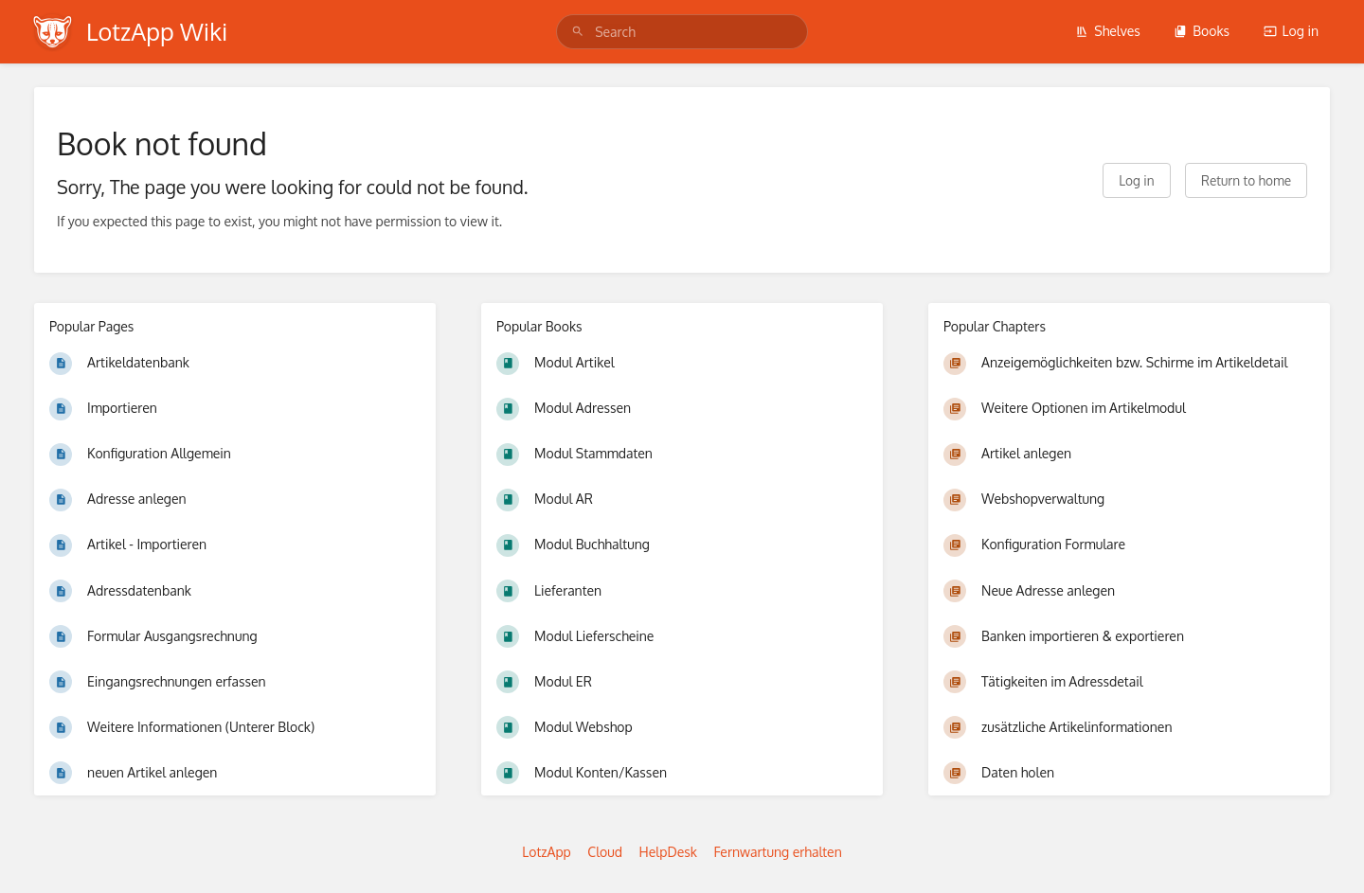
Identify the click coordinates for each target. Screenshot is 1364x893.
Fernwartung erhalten (777, 852)
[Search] (577, 32)
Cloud (604, 852)
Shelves (1107, 31)
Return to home (1246, 180)
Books (1201, 31)
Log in (1291, 31)
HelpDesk (668, 852)
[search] (682, 31)
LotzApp (546, 852)
